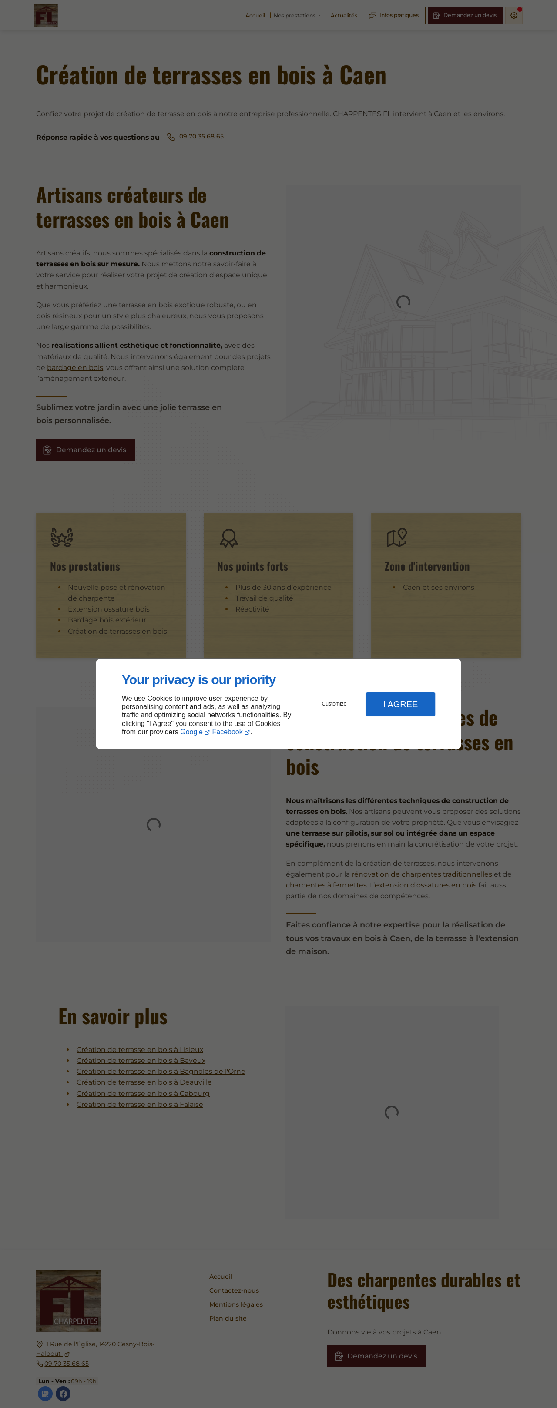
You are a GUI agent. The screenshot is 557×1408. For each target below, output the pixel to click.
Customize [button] (334, 704)
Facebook (227, 732)
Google (191, 732)
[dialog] (278, 704)
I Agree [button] (400, 704)
